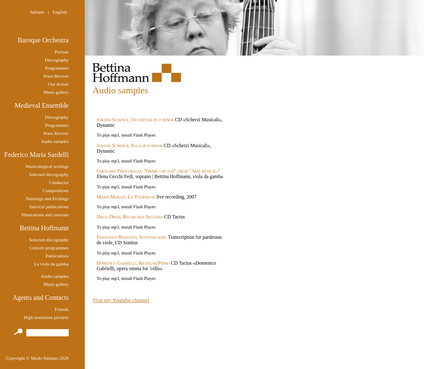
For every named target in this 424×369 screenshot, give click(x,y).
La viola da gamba (51, 263)
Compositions (56, 190)
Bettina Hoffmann (44, 228)
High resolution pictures (46, 317)
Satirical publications (49, 206)
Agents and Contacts (41, 297)
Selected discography (49, 174)
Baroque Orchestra (43, 40)
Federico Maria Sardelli (36, 154)
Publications (57, 255)
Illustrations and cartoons (45, 214)
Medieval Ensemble (41, 105)
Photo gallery (56, 92)
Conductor (59, 182)
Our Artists (58, 84)
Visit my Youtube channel (120, 300)
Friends (62, 309)
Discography (57, 59)
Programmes (57, 67)
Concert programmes (49, 247)
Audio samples (55, 141)
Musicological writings (47, 166)
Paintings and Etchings (47, 198)
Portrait (62, 51)
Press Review (56, 75)
